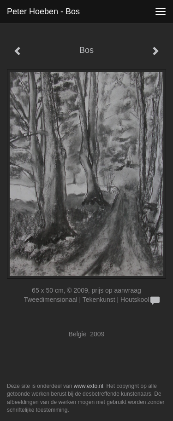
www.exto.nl (88, 386)
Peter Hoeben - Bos (43, 11)
